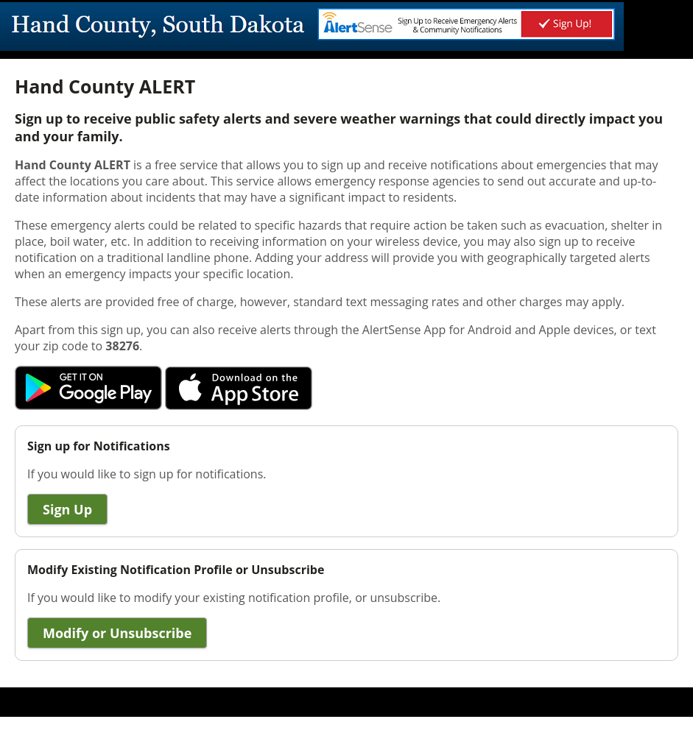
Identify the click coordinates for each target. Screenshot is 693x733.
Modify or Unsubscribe (117, 633)
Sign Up (67, 509)
